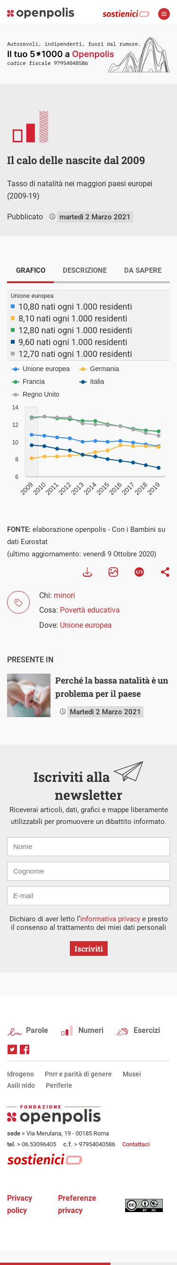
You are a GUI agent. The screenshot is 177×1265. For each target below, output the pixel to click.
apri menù (164, 14)
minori (64, 595)
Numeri (90, 1030)
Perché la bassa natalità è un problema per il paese (111, 687)
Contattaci (136, 1144)
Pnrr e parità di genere (78, 1074)
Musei (132, 1074)
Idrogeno (20, 1074)
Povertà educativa (90, 610)
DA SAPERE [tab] (142, 270)
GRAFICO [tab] (30, 270)
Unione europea (86, 625)
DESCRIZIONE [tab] (85, 270)
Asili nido (21, 1085)
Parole (37, 1030)
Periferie (59, 1085)
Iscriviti (89, 948)
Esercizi (147, 1030)
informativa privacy (110, 919)
